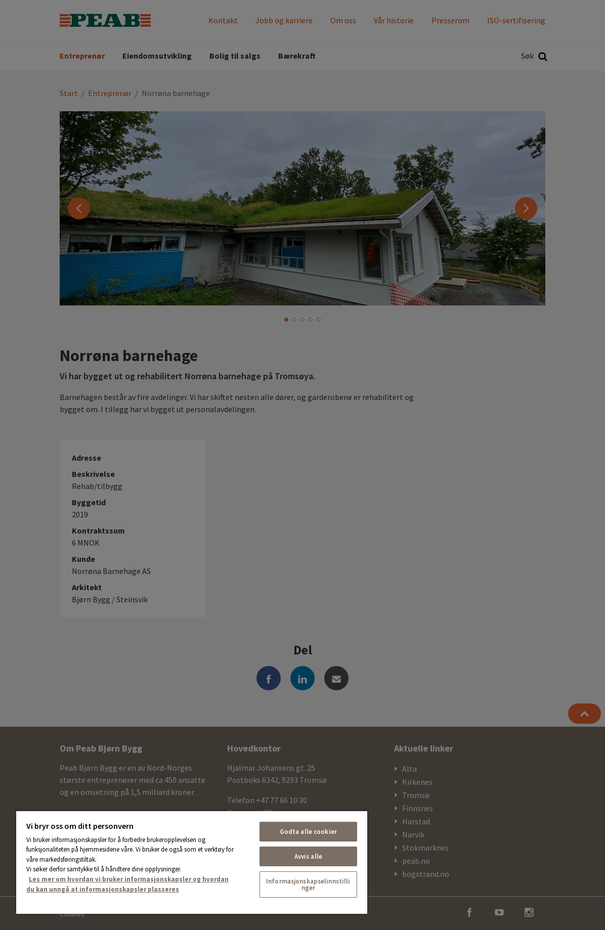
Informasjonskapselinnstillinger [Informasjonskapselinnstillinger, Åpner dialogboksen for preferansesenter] (308, 884)
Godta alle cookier (308, 831)
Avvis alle (308, 856)
